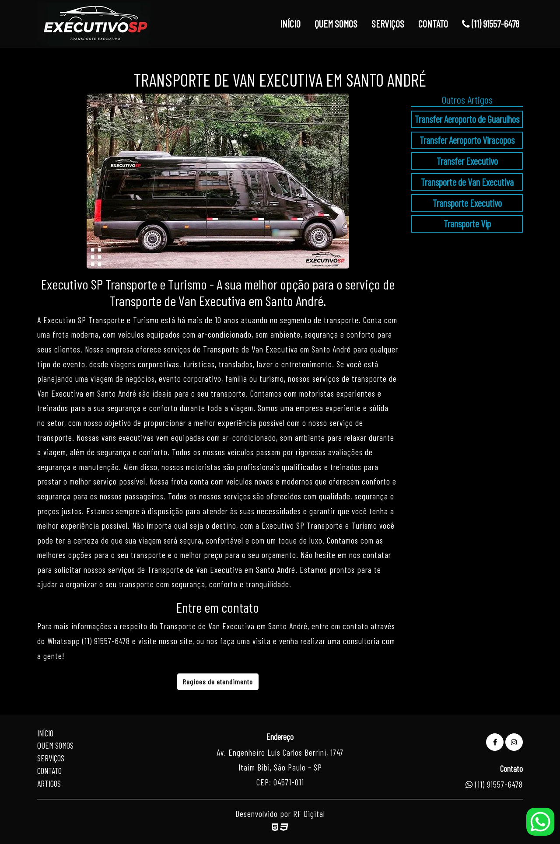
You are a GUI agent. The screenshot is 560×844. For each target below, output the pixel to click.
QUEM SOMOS (336, 23)
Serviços (50, 758)
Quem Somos (55, 745)
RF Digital (309, 814)
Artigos (49, 783)
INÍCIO (290, 23)
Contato (49, 771)
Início (45, 733)
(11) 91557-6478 (490, 23)
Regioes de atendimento (218, 681)
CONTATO (433, 23)
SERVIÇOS (387, 23)
